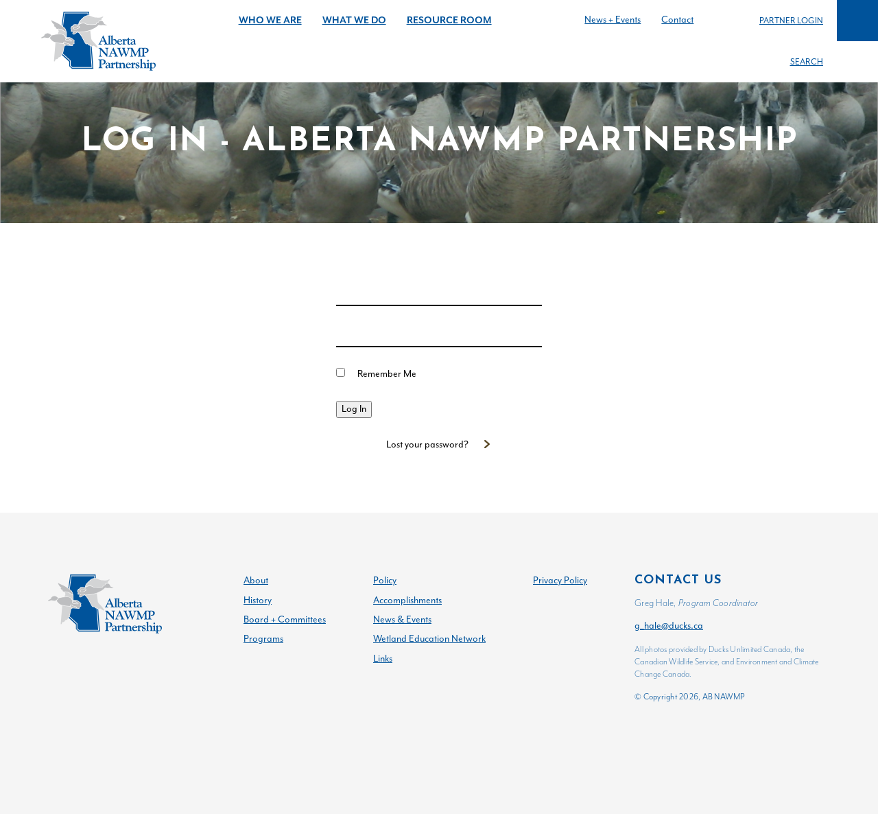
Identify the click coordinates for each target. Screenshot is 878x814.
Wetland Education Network (429, 638)
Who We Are (270, 20)
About (256, 580)
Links (382, 658)
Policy (384, 580)
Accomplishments (407, 600)
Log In (354, 409)
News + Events (612, 19)
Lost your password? (427, 444)
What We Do (354, 20)
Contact (677, 19)
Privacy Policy (560, 580)
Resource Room (449, 20)
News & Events (402, 619)
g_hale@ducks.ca (668, 625)
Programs (263, 638)
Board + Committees (285, 619)
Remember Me (386, 374)
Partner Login (791, 20)
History (258, 600)
